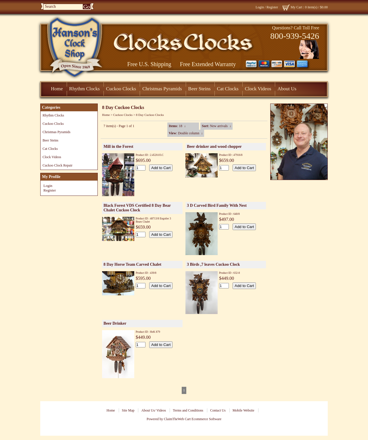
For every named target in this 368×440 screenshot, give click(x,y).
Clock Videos (258, 88)
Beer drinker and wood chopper (214, 146)
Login (260, 7)
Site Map (128, 410)
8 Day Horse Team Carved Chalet (132, 264)
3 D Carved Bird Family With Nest (217, 205)
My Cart (296, 7)
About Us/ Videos (153, 410)
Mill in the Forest (118, 146)
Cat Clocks (228, 88)
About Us (286, 88)
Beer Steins (199, 88)
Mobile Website (243, 410)
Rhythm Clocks (84, 88)
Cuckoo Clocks (121, 88)
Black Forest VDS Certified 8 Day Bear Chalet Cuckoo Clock (137, 207)
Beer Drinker (114, 323)
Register (272, 7)
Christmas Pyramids (162, 88)
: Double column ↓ (186, 133)
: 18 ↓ (177, 126)
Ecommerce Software (206, 419)
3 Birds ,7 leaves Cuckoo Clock (213, 264)
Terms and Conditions (188, 410)
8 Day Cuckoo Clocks (150, 114)
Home (57, 88)
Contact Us (218, 410)
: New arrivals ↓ (216, 126)
